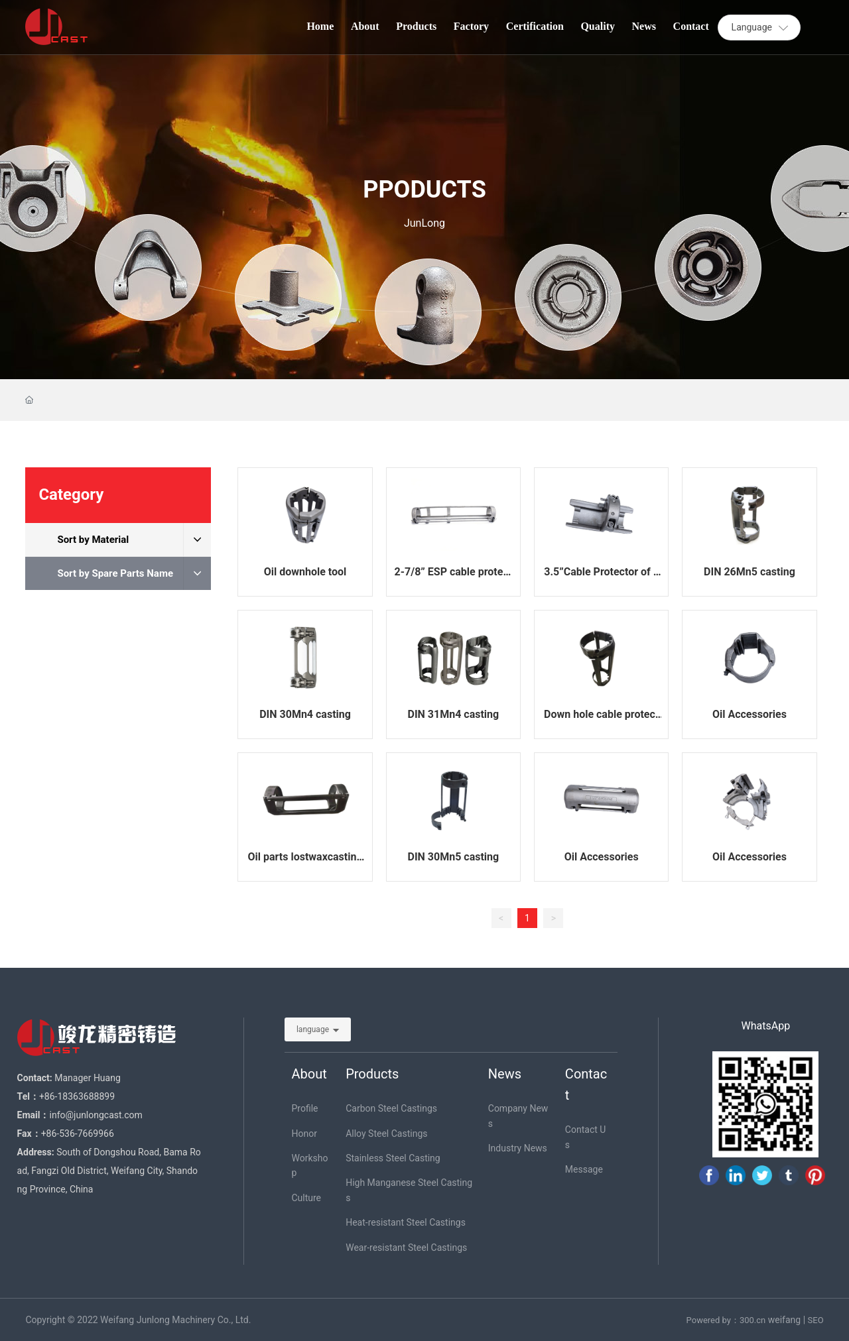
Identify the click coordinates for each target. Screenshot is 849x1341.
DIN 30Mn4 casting (305, 714)
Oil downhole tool (305, 571)
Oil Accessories (749, 714)
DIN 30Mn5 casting (453, 856)
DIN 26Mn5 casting (749, 571)
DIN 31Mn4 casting (453, 714)
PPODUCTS (424, 190)
